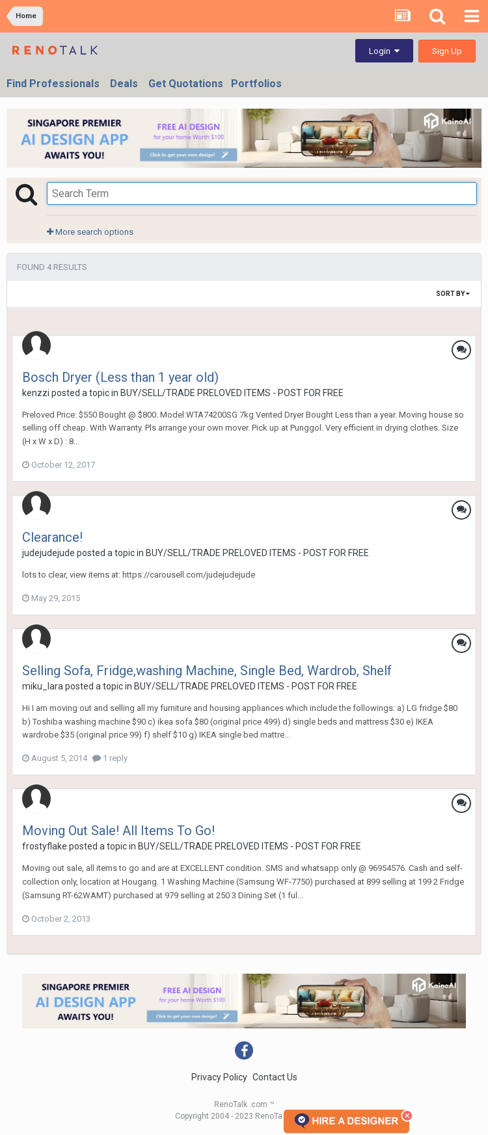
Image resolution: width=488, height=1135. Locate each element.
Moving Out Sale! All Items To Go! (118, 830)
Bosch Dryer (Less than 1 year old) (120, 377)
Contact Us (274, 1077)
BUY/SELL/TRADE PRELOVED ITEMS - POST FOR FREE (232, 393)
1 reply (110, 758)
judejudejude (48, 553)
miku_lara (42, 686)
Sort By (453, 293)
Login (384, 51)
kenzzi (35, 393)
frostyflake (44, 846)
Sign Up (447, 51)
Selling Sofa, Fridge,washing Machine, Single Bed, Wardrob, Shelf (207, 670)
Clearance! (52, 537)
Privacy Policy (219, 1077)
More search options (90, 232)
